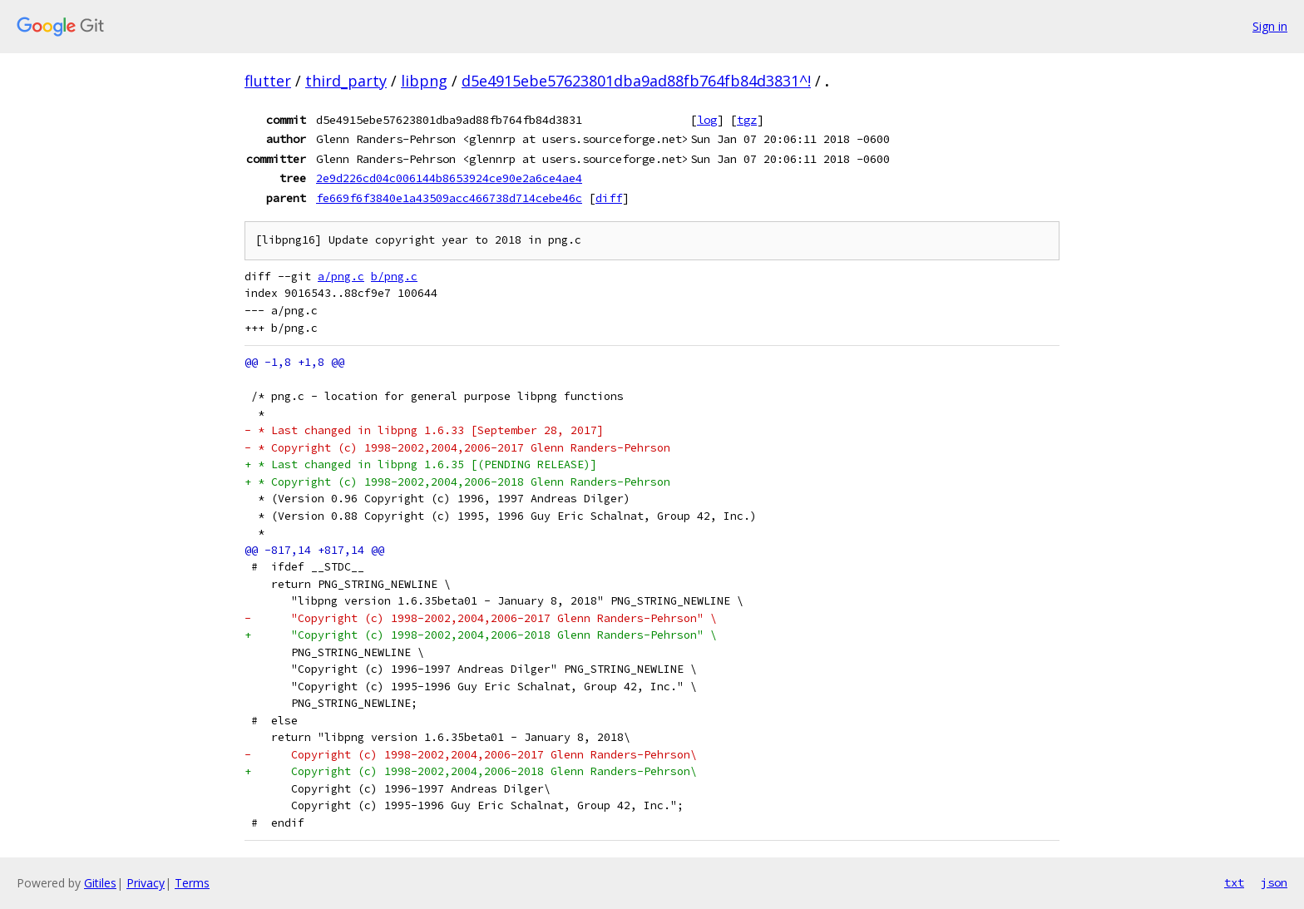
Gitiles (100, 883)
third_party (346, 81)
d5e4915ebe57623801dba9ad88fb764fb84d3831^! (636, 81)
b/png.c (394, 276)
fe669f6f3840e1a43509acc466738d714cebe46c (449, 197)
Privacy (145, 883)
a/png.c (341, 276)
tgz (747, 119)
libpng (424, 81)
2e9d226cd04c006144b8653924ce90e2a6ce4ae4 (449, 177)
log (707, 119)
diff (608, 197)
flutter (267, 81)
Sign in (1269, 26)
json (1274, 882)
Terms (192, 883)
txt (1234, 882)
